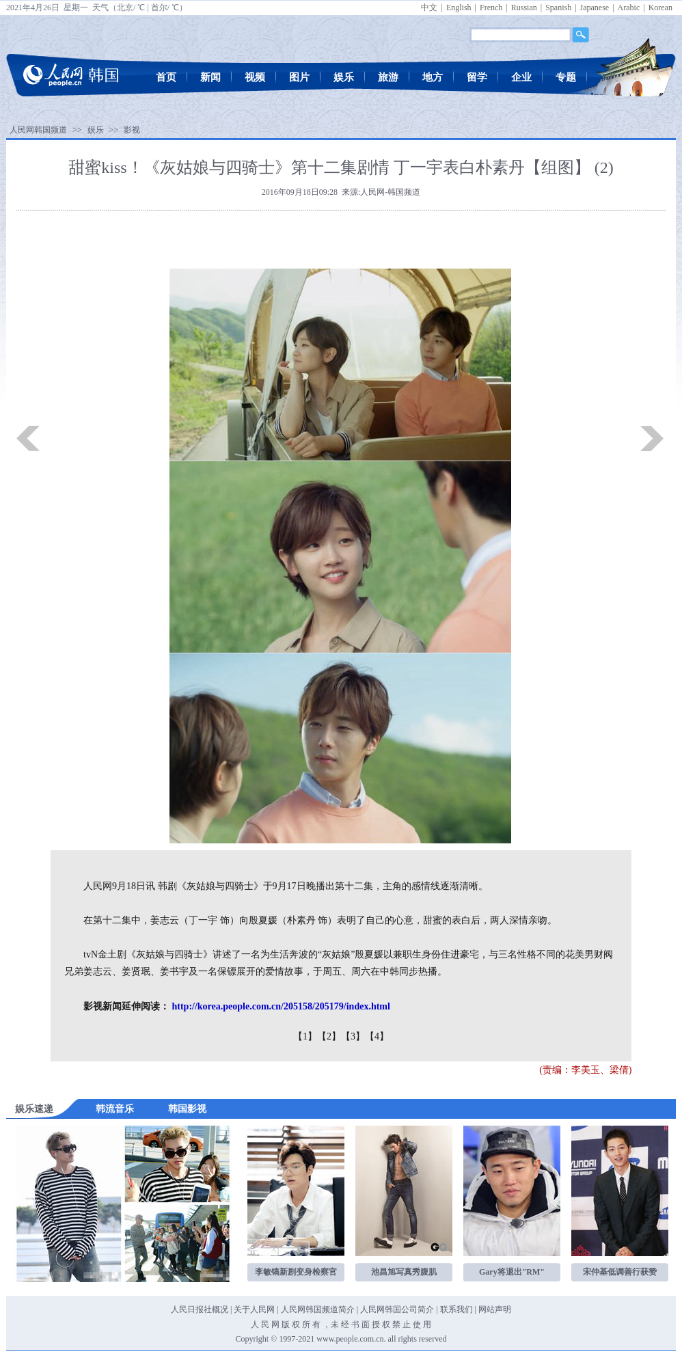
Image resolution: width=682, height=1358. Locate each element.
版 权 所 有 (301, 1324)
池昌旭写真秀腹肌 (404, 1272)
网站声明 (494, 1309)
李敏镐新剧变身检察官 (296, 1272)
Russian (524, 7)
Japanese (595, 7)
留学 (477, 77)
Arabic (629, 7)
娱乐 (343, 77)
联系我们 (456, 1309)
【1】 (305, 1036)
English (459, 7)
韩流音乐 (115, 1109)
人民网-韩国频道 (390, 192)
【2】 (329, 1036)
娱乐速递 (34, 1109)
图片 (299, 77)
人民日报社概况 (199, 1309)
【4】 (377, 1036)
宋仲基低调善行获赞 (620, 1272)
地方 (432, 77)
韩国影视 (187, 1109)
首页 (166, 77)
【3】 (353, 1036)
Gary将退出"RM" (512, 1272)
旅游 (388, 77)
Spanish (558, 7)
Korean (660, 7)
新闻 (210, 77)
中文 (429, 7)
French (491, 7)
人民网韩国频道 (38, 130)
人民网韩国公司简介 (397, 1309)
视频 (255, 77)
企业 (521, 77)
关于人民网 (254, 1309)
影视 (132, 130)
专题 (566, 77)
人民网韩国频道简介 (318, 1309)
